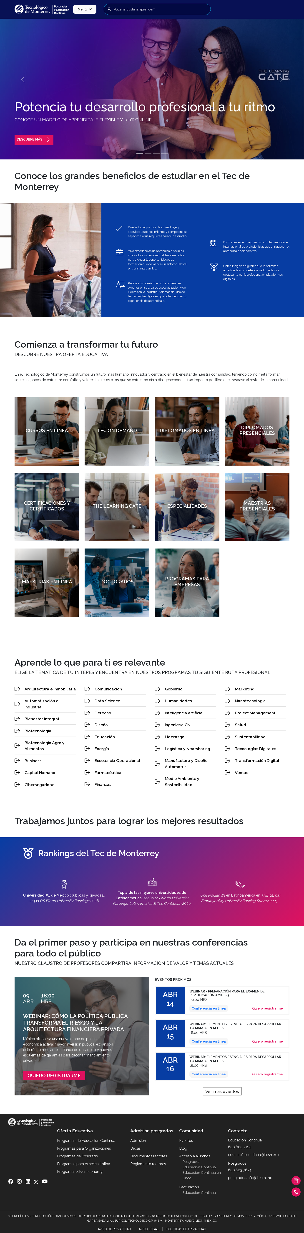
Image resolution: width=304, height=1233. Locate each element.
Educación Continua (199, 1167)
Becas (135, 1148)
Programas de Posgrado (77, 1156)
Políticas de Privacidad (186, 1229)
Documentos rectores (148, 1156)
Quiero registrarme (267, 1008)
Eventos (186, 1140)
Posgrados (191, 1162)
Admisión (138, 1140)
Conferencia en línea (209, 1008)
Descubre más (34, 139)
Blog (183, 1148)
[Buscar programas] (157, 9)
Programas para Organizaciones (84, 1148)
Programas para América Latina (83, 1164)
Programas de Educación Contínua (86, 1140)
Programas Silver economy (80, 1171)
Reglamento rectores (148, 1164)
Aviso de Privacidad (114, 1229)
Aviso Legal (149, 1229)
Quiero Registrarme (54, 1075)
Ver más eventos (222, 1091)
